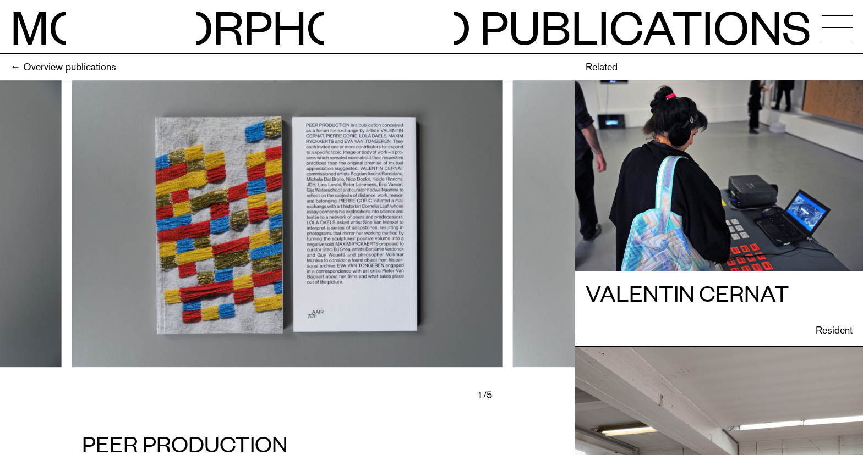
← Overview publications (63, 67)
